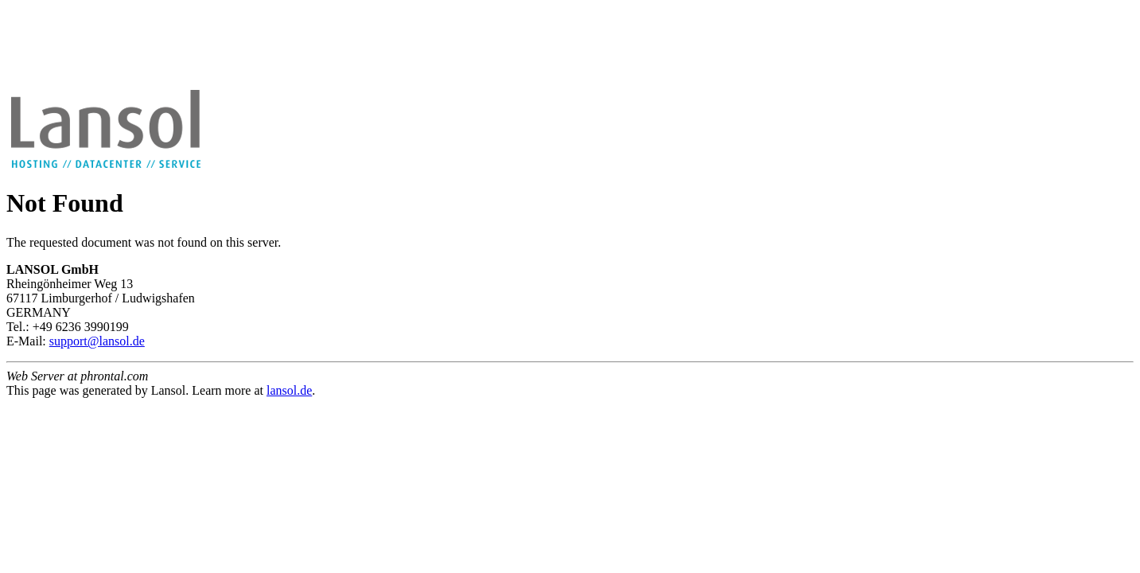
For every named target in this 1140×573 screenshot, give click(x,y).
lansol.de (289, 390)
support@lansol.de (97, 341)
